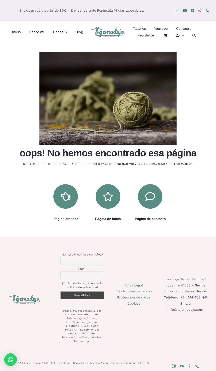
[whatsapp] (199, 10)
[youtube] (192, 10)
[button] (10, 359)
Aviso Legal (134, 285)
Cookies (133, 303)
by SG (145, 363)
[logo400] (108, 28)
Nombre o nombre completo (82, 254)
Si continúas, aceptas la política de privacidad (82, 285)
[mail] (185, 10)
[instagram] (177, 10)
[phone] (207, 10)
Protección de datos (133, 297)
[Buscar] (194, 35)
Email (82, 268)
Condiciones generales (133, 291)
